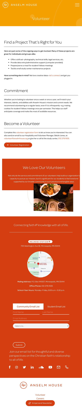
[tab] (28, 306)
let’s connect (54, 75)
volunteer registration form (27, 132)
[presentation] (33, 335)
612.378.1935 (63, 138)
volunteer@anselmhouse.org (16, 138)
